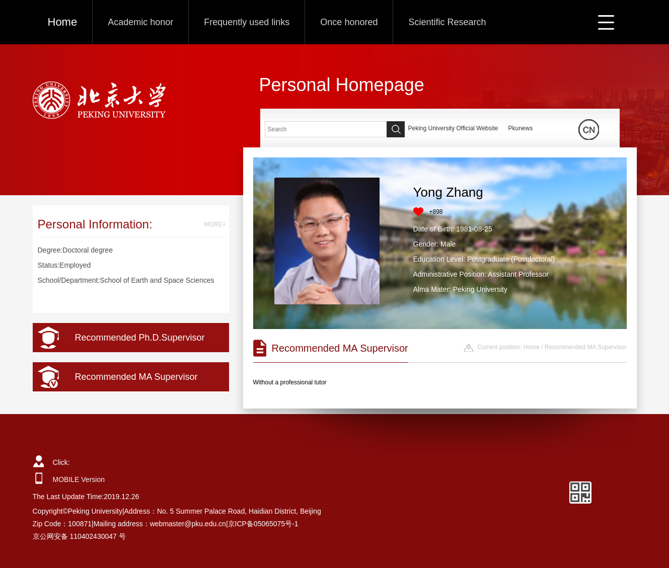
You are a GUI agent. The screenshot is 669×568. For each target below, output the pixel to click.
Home (63, 22)
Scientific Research (447, 22)
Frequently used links (246, 22)
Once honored (349, 22)
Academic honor (140, 22)
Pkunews (520, 128)
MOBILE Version (79, 479)
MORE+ (215, 224)
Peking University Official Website (453, 128)
